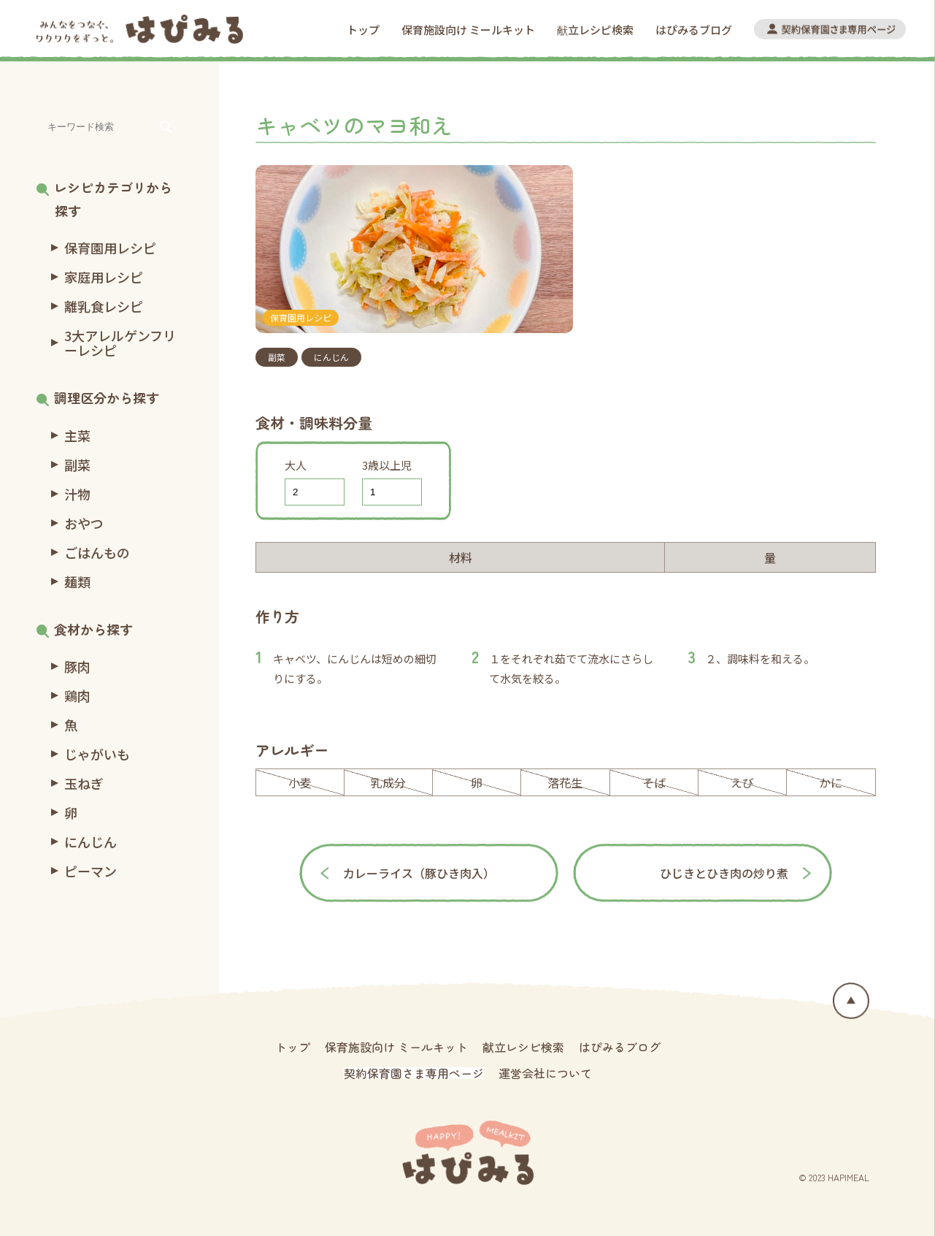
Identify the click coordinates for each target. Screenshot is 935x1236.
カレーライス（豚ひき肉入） (419, 873)
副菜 (276, 357)
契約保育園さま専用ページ (414, 1073)
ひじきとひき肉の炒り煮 (724, 873)
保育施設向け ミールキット (468, 29)
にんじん (331, 357)
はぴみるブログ (693, 29)
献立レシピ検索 (595, 29)
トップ (363, 29)
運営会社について (545, 1073)
